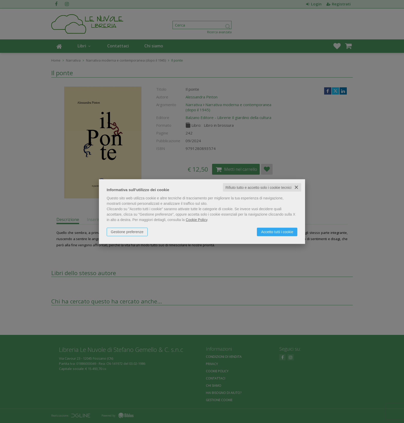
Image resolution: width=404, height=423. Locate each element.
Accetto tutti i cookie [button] (277, 232)
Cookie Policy (196, 219)
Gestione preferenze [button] (127, 232)
